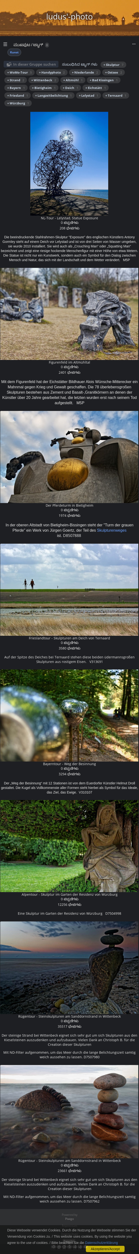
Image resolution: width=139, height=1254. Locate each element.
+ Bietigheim (44, 88)
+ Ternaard (115, 95)
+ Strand (15, 80)
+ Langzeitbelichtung (53, 95)
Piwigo (69, 1219)
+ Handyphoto (52, 72)
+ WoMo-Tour (19, 72)
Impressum (69, 1226)
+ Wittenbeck (43, 80)
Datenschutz (69, 1234)
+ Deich (70, 88)
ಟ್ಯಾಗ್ (38, 44)
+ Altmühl (72, 80)
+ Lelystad (88, 95)
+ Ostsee (113, 72)
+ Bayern (16, 88)
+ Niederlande (85, 72)
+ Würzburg (18, 103)
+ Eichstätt (95, 88)
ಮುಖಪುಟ (21, 44)
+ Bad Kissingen (104, 80)
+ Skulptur (113, 65)
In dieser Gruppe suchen (34, 64)
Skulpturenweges (111, 530)
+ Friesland (17, 95)
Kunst (14, 52)
